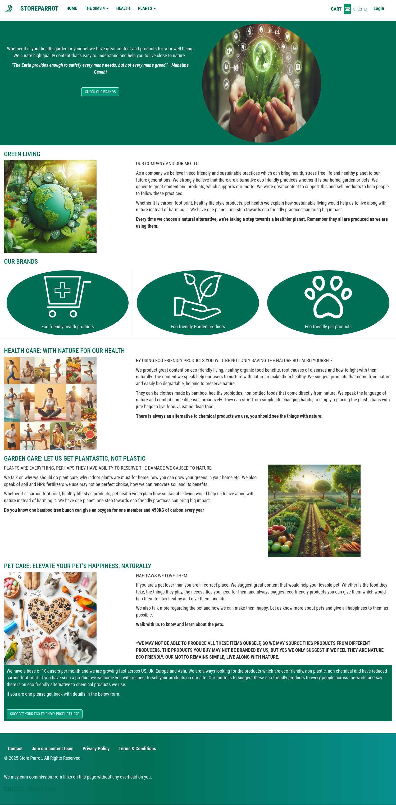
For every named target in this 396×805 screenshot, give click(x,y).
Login (379, 8)
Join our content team (53, 748)
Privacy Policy (96, 748)
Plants (147, 8)
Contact (15, 748)
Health (123, 8)
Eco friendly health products (68, 326)
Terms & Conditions (137, 748)
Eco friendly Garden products (198, 326)
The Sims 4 (96, 8)
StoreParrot (39, 8)
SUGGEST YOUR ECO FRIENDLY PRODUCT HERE (44, 714)
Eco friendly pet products (328, 326)
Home (71, 8)
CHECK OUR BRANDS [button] (100, 92)
